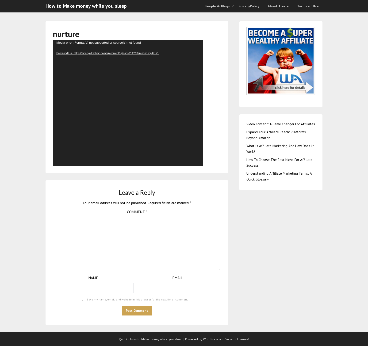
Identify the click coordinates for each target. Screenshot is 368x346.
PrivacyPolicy (249, 6)
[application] (128, 103)
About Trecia (278, 6)
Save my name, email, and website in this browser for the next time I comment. (137, 299)
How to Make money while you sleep (86, 6)
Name (93, 277)
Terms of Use (308, 6)
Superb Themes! (237, 339)
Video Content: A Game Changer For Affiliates (280, 124)
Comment (137, 211)
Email (177, 277)
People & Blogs (217, 6)
